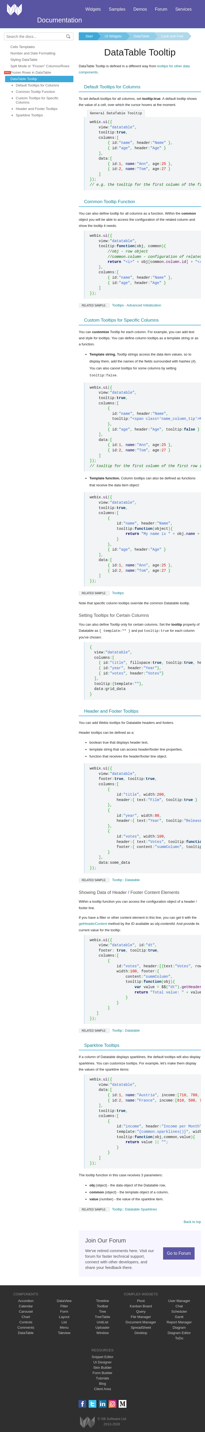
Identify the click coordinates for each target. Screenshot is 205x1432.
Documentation (59, 20)
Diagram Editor (179, 1333)
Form (64, 1311)
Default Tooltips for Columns (37, 85)
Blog (102, 1383)
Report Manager (179, 1322)
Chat (179, 1306)
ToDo (179, 1338)
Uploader (103, 1327)
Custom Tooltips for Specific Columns (37, 100)
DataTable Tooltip (23, 79)
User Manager (179, 1301)
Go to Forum (179, 1253)
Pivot (141, 1301)
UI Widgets (113, 36)
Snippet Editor (102, 1357)
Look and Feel (172, 36)
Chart (26, 1317)
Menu (64, 1327)
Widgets (93, 9)
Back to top (192, 1222)
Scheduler (179, 1311)
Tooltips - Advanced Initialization (120, 305)
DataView (64, 1301)
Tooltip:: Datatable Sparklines (118, 1209)
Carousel (26, 1311)
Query (140, 1311)
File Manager (141, 1317)
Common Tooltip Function (35, 92)
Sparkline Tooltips (29, 115)
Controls (25, 1322)
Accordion (26, 1301)
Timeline (102, 1301)
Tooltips (101, 593)
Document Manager (141, 1322)
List (64, 1322)
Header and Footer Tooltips (37, 109)
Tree (102, 1311)
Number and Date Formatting (32, 53)
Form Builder (102, 1373)
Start (89, 36)
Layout (64, 1317)
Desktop (141, 1333)
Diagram (179, 1327)
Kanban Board (141, 1306)
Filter (64, 1306)
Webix (87, 1422)
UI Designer (102, 1362)
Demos (140, 9)
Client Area (102, 1389)
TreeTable (102, 1317)
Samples (117, 9)
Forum (161, 9)
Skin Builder (102, 1367)
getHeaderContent (93, 923)
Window (102, 1333)
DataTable (141, 36)
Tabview (64, 1333)
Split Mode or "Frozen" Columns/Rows (39, 66)
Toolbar (102, 1306)
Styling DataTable (23, 60)
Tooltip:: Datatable (109, 880)
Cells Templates (22, 47)
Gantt (179, 1317)
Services (183, 9)
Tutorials (102, 1378)
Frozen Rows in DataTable (30, 72)
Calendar (26, 1306)
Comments (25, 1327)
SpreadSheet (141, 1327)
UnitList (102, 1322)
